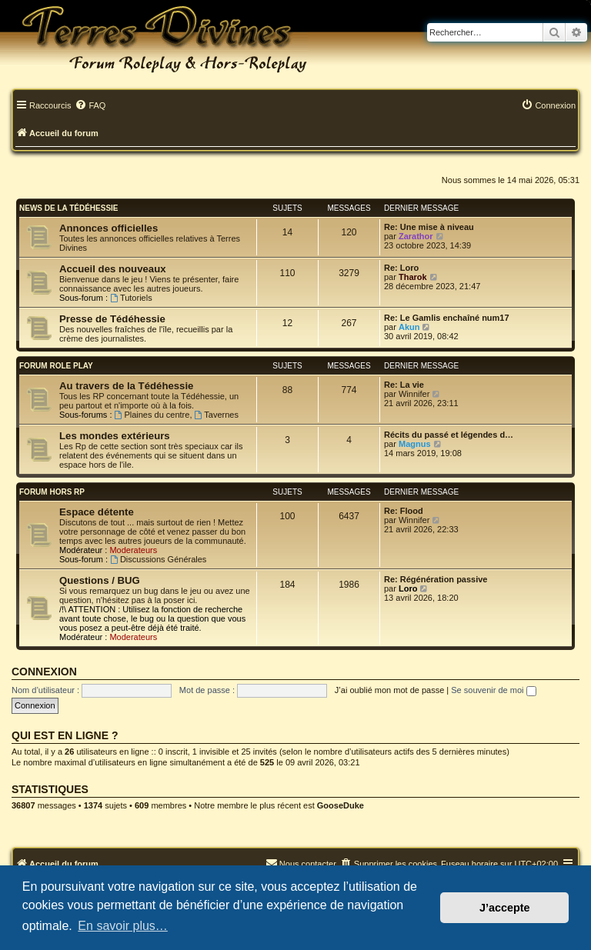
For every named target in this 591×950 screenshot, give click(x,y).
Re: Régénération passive (436, 579)
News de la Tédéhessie (69, 208)
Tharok (413, 277)
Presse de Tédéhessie (112, 319)
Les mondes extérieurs (114, 436)
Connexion (44, 671)
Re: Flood (403, 510)
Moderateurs (133, 550)
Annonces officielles (108, 228)
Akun (409, 327)
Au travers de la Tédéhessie (126, 386)
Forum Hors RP (52, 492)
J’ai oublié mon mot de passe (389, 690)
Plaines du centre (152, 414)
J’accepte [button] (504, 908)
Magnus (415, 443)
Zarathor (416, 236)
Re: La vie (404, 384)
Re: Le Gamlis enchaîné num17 (446, 317)
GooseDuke (340, 805)
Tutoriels (131, 297)
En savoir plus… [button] (123, 925)
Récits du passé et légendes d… (448, 434)
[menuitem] (90, 106)
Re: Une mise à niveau (429, 227)
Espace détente (96, 512)
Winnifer (414, 393)
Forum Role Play (56, 366)
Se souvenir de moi (493, 690)
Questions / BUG (99, 580)
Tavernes (217, 414)
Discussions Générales (158, 559)
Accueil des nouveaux (112, 269)
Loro (408, 588)
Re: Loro (401, 267)
